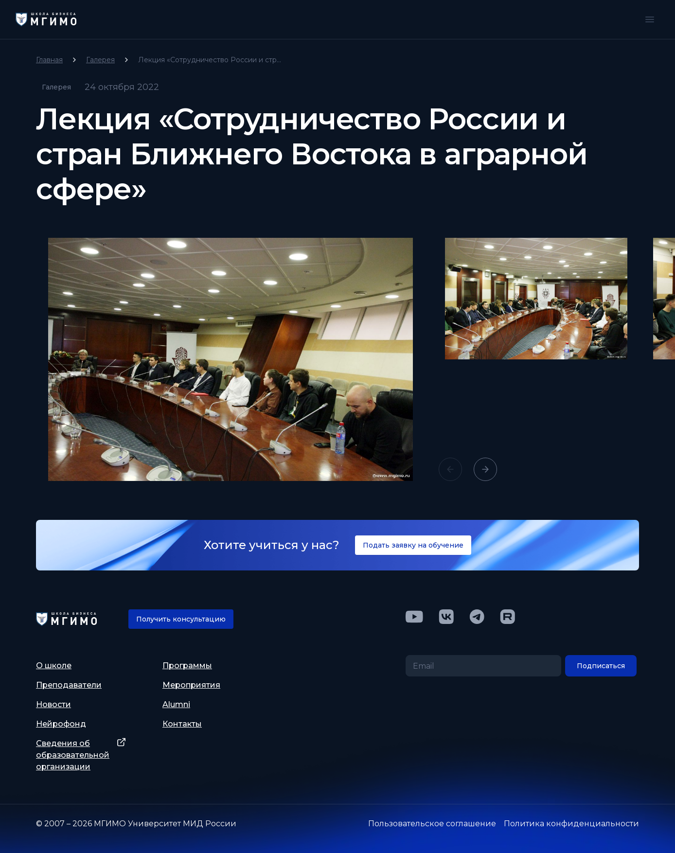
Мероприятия (191, 685)
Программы (187, 665)
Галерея (100, 59)
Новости (53, 704)
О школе (53, 665)
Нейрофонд (61, 724)
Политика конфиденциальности (571, 823)
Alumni (176, 704)
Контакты (182, 724)
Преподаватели (69, 685)
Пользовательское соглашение (432, 823)
